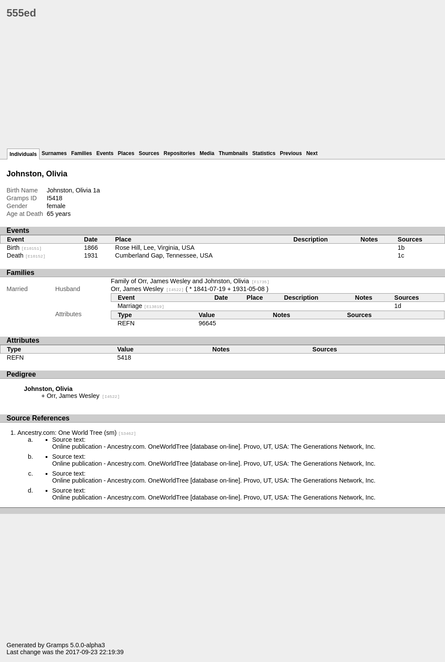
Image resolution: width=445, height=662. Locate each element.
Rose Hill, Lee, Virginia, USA (155, 247)
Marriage (140, 305)
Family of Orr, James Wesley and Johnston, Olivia (190, 281)
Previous (291, 153)
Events (104, 153)
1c (401, 255)
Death (26, 255)
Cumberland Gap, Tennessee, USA (164, 255)
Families (81, 153)
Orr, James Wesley (147, 288)
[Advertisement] (226, 87)
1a (96, 190)
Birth (24, 247)
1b (401, 247)
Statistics (264, 153)
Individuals (23, 154)
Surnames (54, 153)
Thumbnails (233, 153)
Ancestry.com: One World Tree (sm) (76, 432)
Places (126, 153)
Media (206, 153)
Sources (149, 153)
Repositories (180, 153)
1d (397, 305)
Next (312, 153)
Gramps (57, 645)
